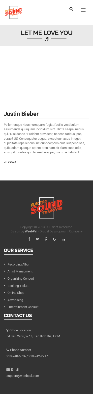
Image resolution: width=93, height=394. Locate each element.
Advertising (15, 300)
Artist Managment (19, 271)
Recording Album (19, 264)
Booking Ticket (18, 286)
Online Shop (15, 293)
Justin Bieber (21, 113)
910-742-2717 (38, 356)
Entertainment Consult (22, 307)
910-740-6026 (16, 356)
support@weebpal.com (22, 376)
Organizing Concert (20, 278)
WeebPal (31, 231)
